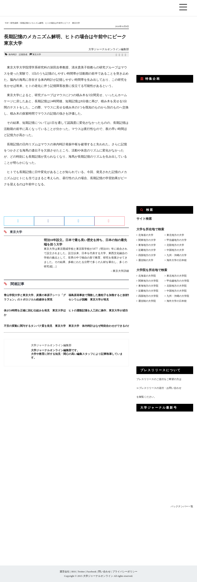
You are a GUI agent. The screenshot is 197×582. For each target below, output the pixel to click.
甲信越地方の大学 (177, 240)
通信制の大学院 (147, 300)
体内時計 (12, 54)
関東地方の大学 (147, 240)
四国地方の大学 (147, 255)
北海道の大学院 (147, 275)
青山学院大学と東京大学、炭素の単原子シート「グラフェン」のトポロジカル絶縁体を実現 (35, 297)
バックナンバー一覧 (182, 506)
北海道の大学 (145, 235)
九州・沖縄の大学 (177, 255)
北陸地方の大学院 (177, 285)
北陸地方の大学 (175, 245)
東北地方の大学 (175, 235)
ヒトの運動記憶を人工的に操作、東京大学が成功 (98, 310)
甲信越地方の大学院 (178, 280)
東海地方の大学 (147, 245)
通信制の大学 (145, 260)
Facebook (91, 571)
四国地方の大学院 (148, 295)
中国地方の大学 (175, 250)
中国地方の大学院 (177, 290)
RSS (73, 571)
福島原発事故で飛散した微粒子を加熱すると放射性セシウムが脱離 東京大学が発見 (99, 297)
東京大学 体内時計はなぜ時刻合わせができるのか (99, 325)
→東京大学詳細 (119, 270)
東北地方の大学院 (177, 275)
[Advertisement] (66, 202)
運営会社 (65, 571)
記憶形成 (23, 54)
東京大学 (37, 54)
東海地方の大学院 (148, 285)
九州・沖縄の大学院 (178, 295)
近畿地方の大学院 (148, 290)
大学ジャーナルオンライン (98, 576)
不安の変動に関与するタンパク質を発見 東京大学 (35, 325)
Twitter (81, 571)
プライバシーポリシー (124, 571)
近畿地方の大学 (147, 250)
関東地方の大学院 (148, 280)
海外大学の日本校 (177, 260)
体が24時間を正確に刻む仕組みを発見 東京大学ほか (35, 312)
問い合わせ (104, 571)
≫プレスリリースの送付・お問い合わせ (158, 388)
